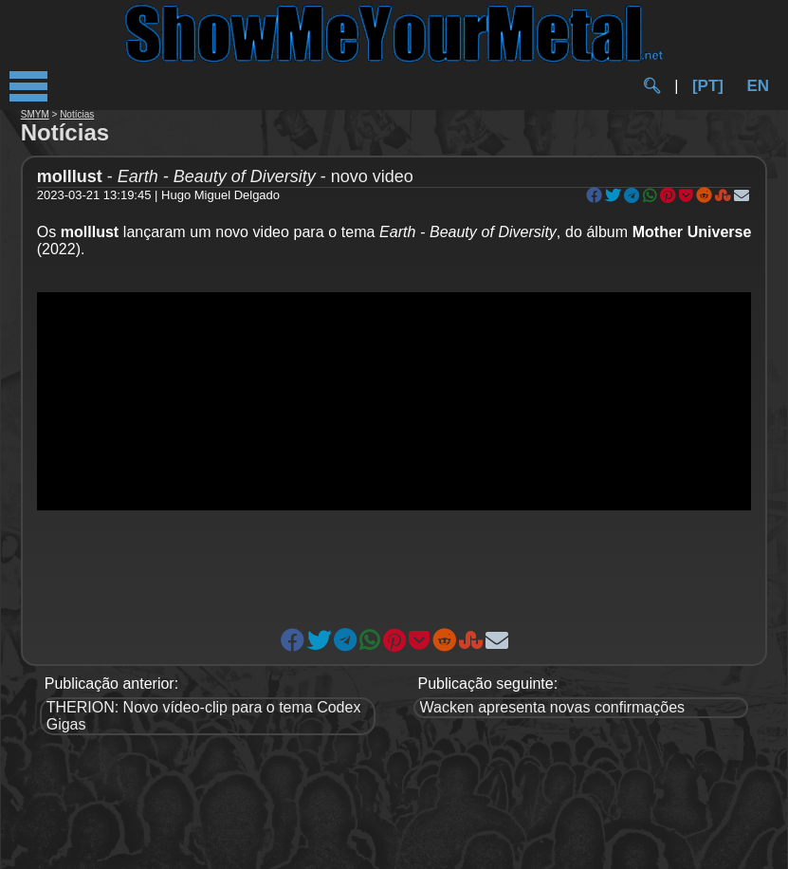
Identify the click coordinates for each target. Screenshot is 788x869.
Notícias (77, 114)
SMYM (35, 114)
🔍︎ (651, 86)
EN (757, 86)
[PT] (708, 86)
